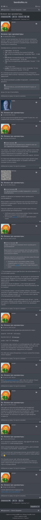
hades (13, 100)
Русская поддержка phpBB (20, 516)
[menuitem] (5, 6)
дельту (15, 217)
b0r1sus (14, 170)
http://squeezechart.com (11, 380)
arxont (14, 22)
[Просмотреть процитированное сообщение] (16, 143)
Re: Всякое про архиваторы (12, 113)
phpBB (16, 514)
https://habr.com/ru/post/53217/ (10, 491)
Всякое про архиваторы (11, 14)
